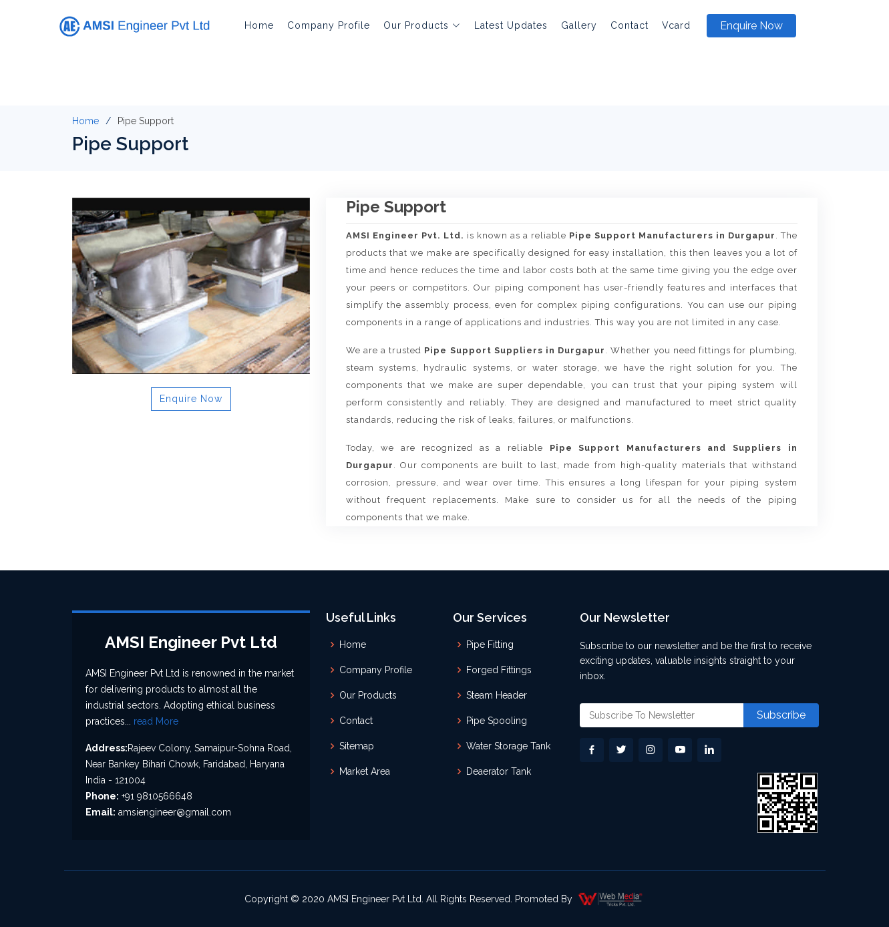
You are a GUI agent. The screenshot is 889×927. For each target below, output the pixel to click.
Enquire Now (751, 25)
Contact (629, 25)
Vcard (676, 25)
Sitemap (356, 746)
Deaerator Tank (498, 771)
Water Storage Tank (508, 746)
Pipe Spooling (496, 720)
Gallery (579, 25)
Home (259, 25)
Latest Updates (511, 25)
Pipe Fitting (490, 644)
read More (156, 721)
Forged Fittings (499, 670)
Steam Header (496, 695)
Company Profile (328, 25)
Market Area (364, 771)
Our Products (368, 695)
